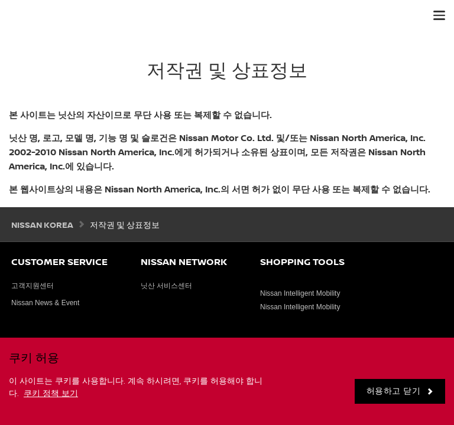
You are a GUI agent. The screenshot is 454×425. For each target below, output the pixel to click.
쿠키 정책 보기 (51, 393)
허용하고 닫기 (394, 391)
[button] (439, 15)
